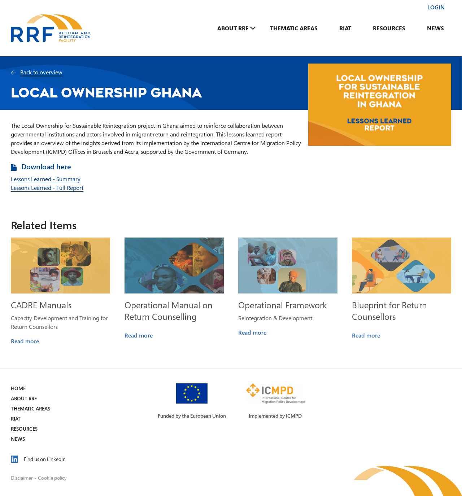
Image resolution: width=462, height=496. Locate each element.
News (435, 28)
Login (436, 7)
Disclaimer (22, 477)
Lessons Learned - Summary (45, 179)
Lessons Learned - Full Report (47, 188)
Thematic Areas (294, 28)
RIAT (345, 28)
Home (18, 388)
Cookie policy (52, 477)
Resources (389, 28)
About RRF (232, 28)
